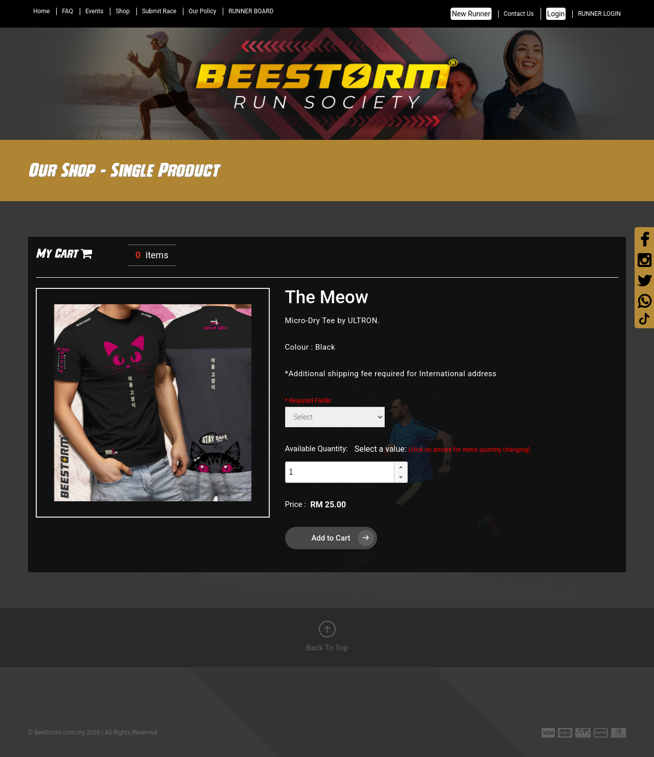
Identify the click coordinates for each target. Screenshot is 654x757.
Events (94, 11)
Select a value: (442, 449)
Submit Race (159, 11)
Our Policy (202, 11)
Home (41, 11)
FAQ (67, 11)
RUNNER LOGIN (599, 13)
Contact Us (519, 13)
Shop (122, 11)
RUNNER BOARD (250, 11)
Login (556, 14)
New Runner (471, 14)
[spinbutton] (340, 471)
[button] (400, 467)
